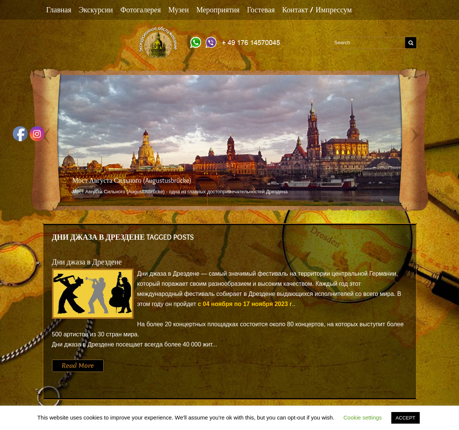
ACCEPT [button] (406, 418)
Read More (78, 365)
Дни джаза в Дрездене (87, 261)
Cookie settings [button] (362, 417)
